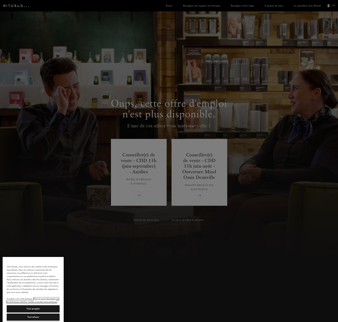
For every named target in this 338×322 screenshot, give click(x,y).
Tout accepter (33, 314)
